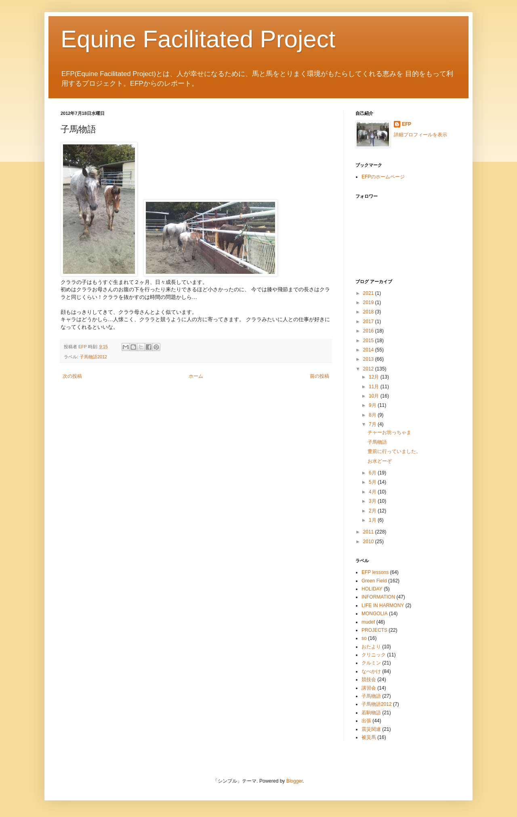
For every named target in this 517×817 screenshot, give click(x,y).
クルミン (371, 663)
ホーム (196, 376)
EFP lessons (375, 572)
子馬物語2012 (93, 356)
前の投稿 (319, 376)
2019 (369, 302)
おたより (371, 647)
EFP (406, 124)
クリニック (373, 655)
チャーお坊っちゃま (389, 432)
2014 (369, 350)
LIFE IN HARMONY (382, 605)
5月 (373, 482)
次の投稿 (72, 376)
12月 (374, 377)
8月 (373, 415)
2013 (369, 359)
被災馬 (368, 737)
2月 (373, 511)
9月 (373, 405)
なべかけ (371, 671)
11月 (374, 386)
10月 (374, 396)
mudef (368, 622)
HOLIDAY (371, 589)
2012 (369, 369)
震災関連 (371, 729)
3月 (373, 501)
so (364, 638)
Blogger (294, 781)
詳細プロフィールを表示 (420, 135)
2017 (369, 321)
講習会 (368, 688)
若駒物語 (371, 712)
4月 (373, 492)
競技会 (368, 679)
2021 (369, 293)
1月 (373, 520)
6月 (373, 473)
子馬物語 (377, 442)
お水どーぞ (380, 461)
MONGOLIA (374, 613)
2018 (369, 312)
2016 (369, 331)
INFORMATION (378, 597)
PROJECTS (374, 630)
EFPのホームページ (383, 177)
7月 (373, 424)
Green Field (374, 581)
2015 (369, 340)
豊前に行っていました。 (394, 451)
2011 (369, 532)
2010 (369, 541)
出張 (366, 721)
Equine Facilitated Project (198, 39)
